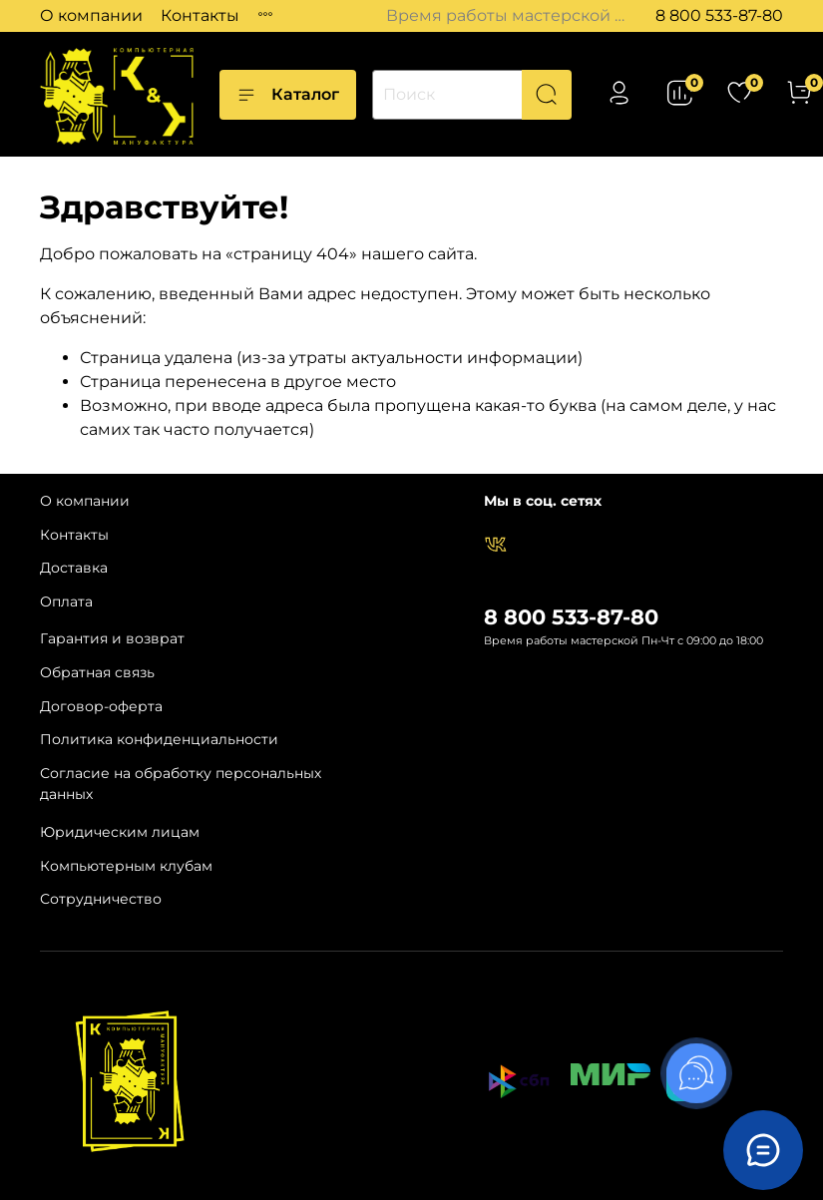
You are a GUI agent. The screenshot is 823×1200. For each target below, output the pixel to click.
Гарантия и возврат (112, 638)
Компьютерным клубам (126, 866)
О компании (91, 15)
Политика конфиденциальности (159, 739)
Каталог (287, 95)
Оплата (66, 601)
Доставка (74, 568)
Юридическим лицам (120, 832)
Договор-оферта (101, 706)
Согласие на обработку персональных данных (180, 784)
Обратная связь (97, 672)
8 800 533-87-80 (719, 15)
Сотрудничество (101, 899)
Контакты (200, 15)
